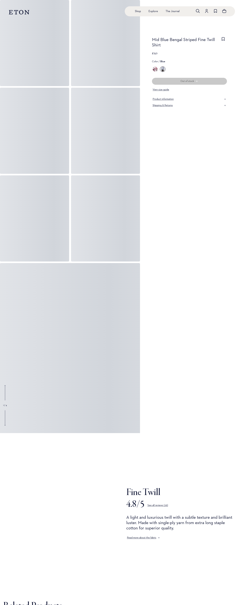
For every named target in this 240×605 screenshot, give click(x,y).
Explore (153, 11)
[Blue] (162, 69)
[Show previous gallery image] (5, 392)
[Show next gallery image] (5, 417)
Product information (189, 99)
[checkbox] (223, 43)
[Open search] (198, 11)
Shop (138, 11)
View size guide (161, 89)
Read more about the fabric (143, 537)
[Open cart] (224, 11)
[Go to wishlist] (215, 11)
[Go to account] (207, 11)
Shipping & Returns (189, 105)
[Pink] (155, 69)
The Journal (173, 11)
